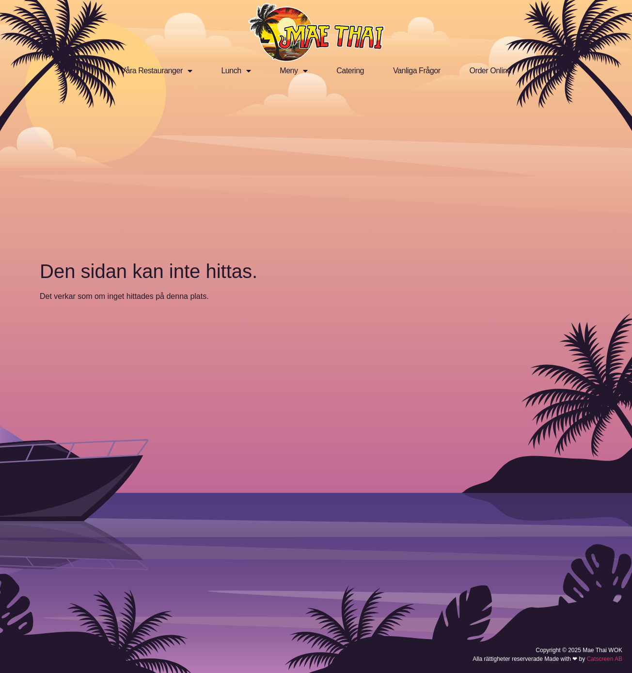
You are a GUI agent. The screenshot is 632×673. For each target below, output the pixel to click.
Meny (293, 71)
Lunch (236, 71)
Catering (350, 70)
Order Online (490, 70)
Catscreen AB (604, 659)
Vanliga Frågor (416, 70)
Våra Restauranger (156, 71)
